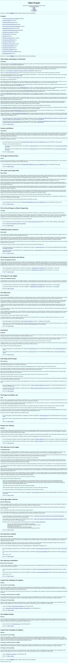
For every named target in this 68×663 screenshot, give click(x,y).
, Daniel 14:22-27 (41, 521)
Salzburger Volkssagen (40, 439)
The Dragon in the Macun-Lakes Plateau (10, 30)
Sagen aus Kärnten (35, 492)
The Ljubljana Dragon (7, 53)
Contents (3, 16)
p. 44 (57, 269)
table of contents (11, 124)
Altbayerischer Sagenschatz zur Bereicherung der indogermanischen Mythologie (48, 518)
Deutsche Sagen (33, 145)
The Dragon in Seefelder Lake (8, 39)
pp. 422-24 (48, 321)
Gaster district (5, 107)
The (6, 34)
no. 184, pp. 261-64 (40, 119)
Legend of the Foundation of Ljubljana (10, 51)
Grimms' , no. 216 (17, 110)
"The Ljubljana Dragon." (16, 623)
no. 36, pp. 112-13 (25, 517)
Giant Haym (5, 36)
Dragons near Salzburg (7, 41)
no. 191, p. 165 (64, 572)
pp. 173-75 (60, 202)
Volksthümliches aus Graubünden (37, 269)
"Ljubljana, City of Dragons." (11, 654)
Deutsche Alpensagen (44, 415)
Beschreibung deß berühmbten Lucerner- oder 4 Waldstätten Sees (34, 141)
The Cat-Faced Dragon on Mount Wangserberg (11, 26)
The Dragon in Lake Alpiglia (8, 32)
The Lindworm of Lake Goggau (8, 43)
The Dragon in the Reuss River (8, 22)
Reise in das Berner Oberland (26, 321)
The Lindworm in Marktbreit (8, 49)
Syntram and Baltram (7, 20)
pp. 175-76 (60, 141)
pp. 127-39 (43, 324)
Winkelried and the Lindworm (8, 28)
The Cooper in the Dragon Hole (8, 24)
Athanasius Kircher (23, 87)
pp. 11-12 (12, 386)
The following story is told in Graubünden (8, 97)
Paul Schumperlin (9, 93)
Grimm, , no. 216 (30, 90)
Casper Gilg (11, 81)
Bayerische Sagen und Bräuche (42, 548)
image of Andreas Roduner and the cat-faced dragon (16, 223)
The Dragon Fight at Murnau (8, 45)
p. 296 (66, 439)
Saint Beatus (19, 84)
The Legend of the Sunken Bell (17, 606)
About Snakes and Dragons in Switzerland (10, 18)
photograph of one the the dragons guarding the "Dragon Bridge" (18, 608)
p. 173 (59, 164)
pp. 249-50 (63, 221)
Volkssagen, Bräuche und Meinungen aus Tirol (39, 385)
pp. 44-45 (58, 284)
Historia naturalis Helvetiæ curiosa (34, 221)
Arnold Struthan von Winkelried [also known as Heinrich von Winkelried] (20, 70)
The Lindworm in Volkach (7, 47)
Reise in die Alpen (33, 324)
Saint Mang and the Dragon (8, 358)
